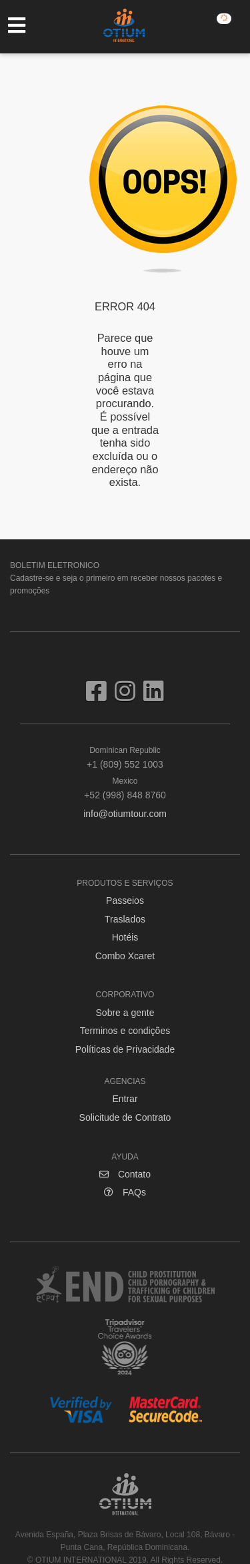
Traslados (125, 919)
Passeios (125, 900)
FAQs (125, 1192)
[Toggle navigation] (23, 25)
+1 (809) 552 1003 (125, 757)
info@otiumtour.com (125, 813)
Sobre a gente (125, 1012)
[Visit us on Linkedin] (153, 696)
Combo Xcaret (125, 956)
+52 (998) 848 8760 (125, 787)
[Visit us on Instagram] (129, 696)
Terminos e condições (125, 1030)
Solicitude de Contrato (125, 1117)
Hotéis (125, 937)
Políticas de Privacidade (125, 1049)
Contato (125, 1174)
